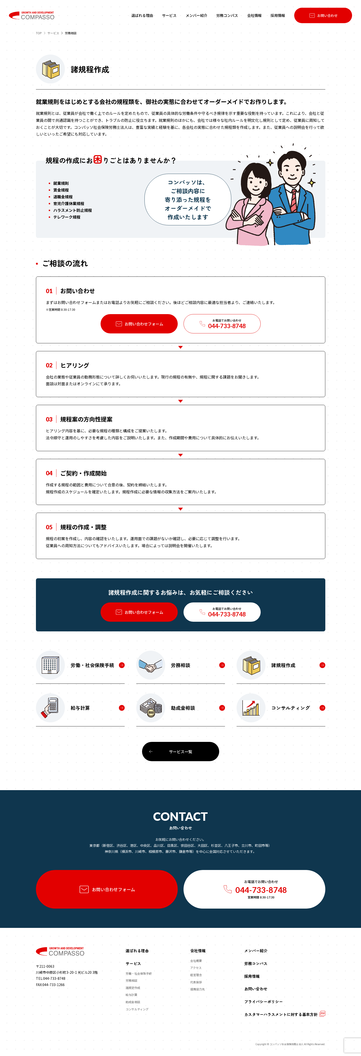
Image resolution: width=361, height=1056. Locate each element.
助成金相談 (133, 1002)
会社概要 (196, 961)
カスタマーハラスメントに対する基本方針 (281, 1014)
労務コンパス (255, 963)
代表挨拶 (196, 982)
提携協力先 (197, 989)
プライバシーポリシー (263, 1001)
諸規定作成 (133, 988)
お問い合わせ (255, 989)
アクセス (196, 968)
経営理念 (196, 975)
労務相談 (131, 980)
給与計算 (131, 995)
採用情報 (252, 976)
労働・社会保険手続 (139, 973)
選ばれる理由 (137, 950)
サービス (133, 963)
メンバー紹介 (255, 950)
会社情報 (198, 950)
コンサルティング (137, 1009)
